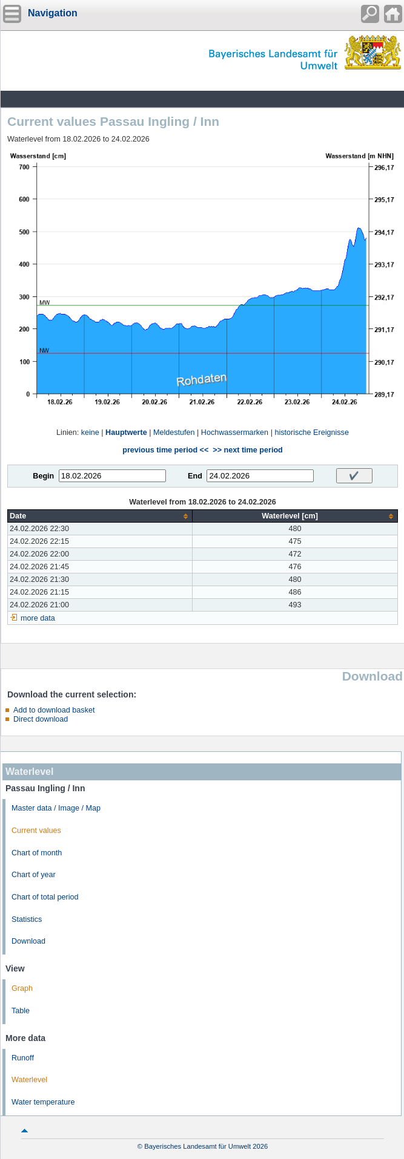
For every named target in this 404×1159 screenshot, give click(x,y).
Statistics (27, 919)
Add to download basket (53, 710)
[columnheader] (100, 516)
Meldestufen (174, 432)
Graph (22, 988)
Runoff (23, 1058)
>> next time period (247, 450)
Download (28, 941)
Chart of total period (45, 897)
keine (90, 432)
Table (21, 1011)
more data (38, 618)
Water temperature (43, 1102)
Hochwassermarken (234, 432)
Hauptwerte (126, 432)
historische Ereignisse (311, 432)
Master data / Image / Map (56, 808)
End (195, 476)
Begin (43, 476)
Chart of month (37, 853)
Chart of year (34, 874)
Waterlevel (29, 1080)
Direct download (40, 719)
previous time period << (165, 450)
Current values (36, 830)
